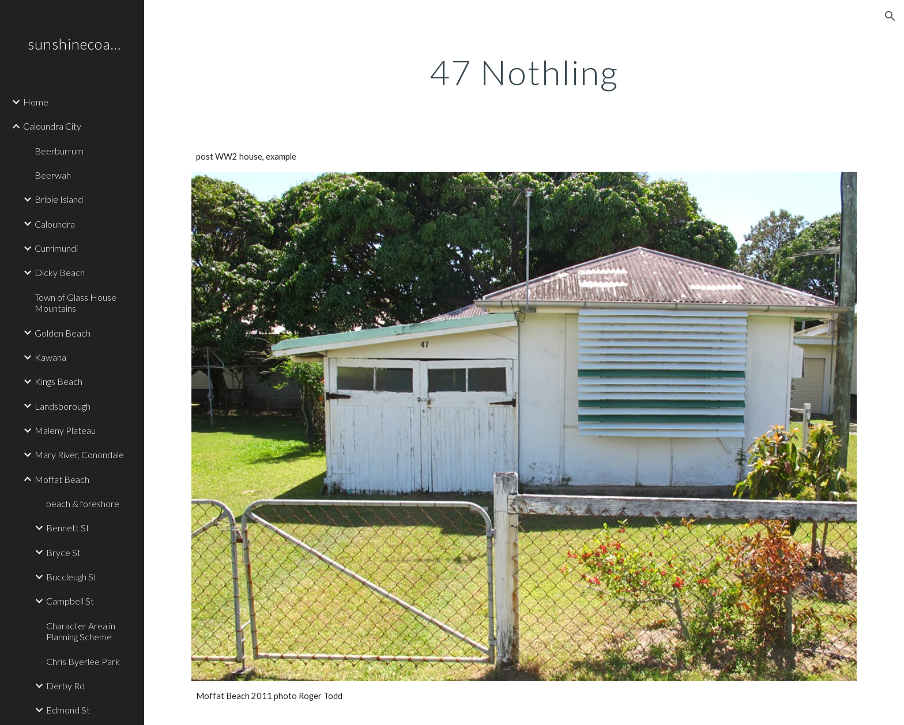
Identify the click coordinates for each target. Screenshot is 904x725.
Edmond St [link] (68, 709)
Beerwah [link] (53, 174)
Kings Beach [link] (58, 381)
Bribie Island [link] (59, 199)
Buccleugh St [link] (71, 576)
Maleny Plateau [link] (65, 430)
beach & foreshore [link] (82, 503)
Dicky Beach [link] (60, 272)
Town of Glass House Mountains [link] (75, 303)
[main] (524, 72)
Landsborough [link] (63, 406)
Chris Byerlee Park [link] (83, 661)
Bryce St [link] (63, 552)
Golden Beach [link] (63, 332)
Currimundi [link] (56, 248)
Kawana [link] (50, 357)
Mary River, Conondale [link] (79, 454)
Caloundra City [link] (52, 125)
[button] (890, 16)
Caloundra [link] (55, 223)
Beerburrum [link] (59, 150)
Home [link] (35, 101)
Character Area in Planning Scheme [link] (80, 631)
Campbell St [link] (70, 600)
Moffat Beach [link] (62, 479)
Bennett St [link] (67, 527)
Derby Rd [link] (65, 685)
